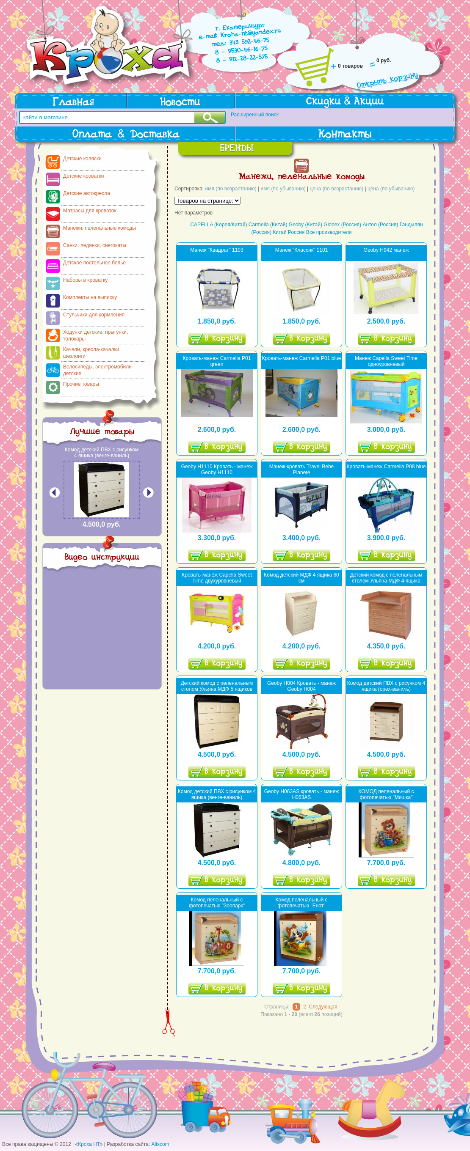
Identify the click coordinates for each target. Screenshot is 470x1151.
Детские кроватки (83, 176)
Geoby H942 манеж (386, 250)
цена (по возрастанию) (337, 189)
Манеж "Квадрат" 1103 (216, 250)
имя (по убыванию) (283, 189)
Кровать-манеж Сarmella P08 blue (386, 467)
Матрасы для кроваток (89, 211)
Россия (296, 232)
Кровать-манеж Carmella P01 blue (301, 358)
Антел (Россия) (380, 225)
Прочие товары (81, 384)
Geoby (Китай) (305, 225)
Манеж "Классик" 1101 (301, 250)
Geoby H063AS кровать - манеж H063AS (301, 794)
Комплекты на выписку (90, 297)
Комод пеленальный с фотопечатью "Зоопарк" (217, 903)
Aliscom (160, 1144)
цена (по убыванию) (391, 189)
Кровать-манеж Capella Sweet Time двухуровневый (217, 578)
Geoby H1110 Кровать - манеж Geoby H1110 (217, 469)
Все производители (329, 232)
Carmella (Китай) (268, 225)
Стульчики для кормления (93, 315)
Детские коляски (82, 159)
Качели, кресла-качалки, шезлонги (92, 352)
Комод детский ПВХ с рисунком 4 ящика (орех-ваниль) (386, 686)
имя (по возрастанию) (231, 189)
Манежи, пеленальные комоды (99, 228)
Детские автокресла (86, 193)
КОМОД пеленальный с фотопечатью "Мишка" (386, 794)
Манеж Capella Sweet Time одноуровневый (386, 361)
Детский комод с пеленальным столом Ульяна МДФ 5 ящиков (217, 686)
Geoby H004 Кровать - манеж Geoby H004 (301, 686)
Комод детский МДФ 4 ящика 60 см (301, 578)
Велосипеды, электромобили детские (97, 370)
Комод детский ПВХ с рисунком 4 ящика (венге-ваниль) (101, 453)
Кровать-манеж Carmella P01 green (217, 361)
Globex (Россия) (342, 225)
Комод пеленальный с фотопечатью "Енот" (302, 903)
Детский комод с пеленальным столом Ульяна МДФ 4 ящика (386, 578)
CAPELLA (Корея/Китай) (218, 225)
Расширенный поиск (255, 115)
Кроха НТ (89, 1144)
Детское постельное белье (94, 263)
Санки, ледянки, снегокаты (94, 245)
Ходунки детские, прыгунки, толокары (95, 335)
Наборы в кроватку (85, 280)
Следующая (323, 1007)
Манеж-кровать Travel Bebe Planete (301, 469)
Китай (279, 232)
